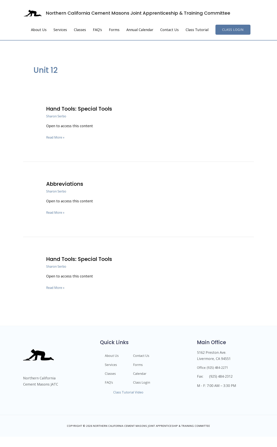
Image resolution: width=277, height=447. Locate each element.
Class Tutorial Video (128, 402)
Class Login (137, 391)
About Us (112, 361)
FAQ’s (109, 389)
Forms (138, 371)
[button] (232, 35)
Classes (111, 380)
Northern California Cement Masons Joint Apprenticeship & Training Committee (139, 15)
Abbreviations (66, 190)
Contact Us (142, 361)
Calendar (140, 380)
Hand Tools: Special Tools (82, 114)
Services (111, 371)
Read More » (56, 142)
